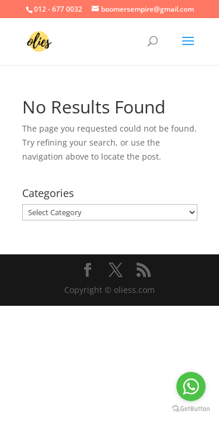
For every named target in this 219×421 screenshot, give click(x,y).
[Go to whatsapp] (191, 386)
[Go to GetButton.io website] (191, 409)
